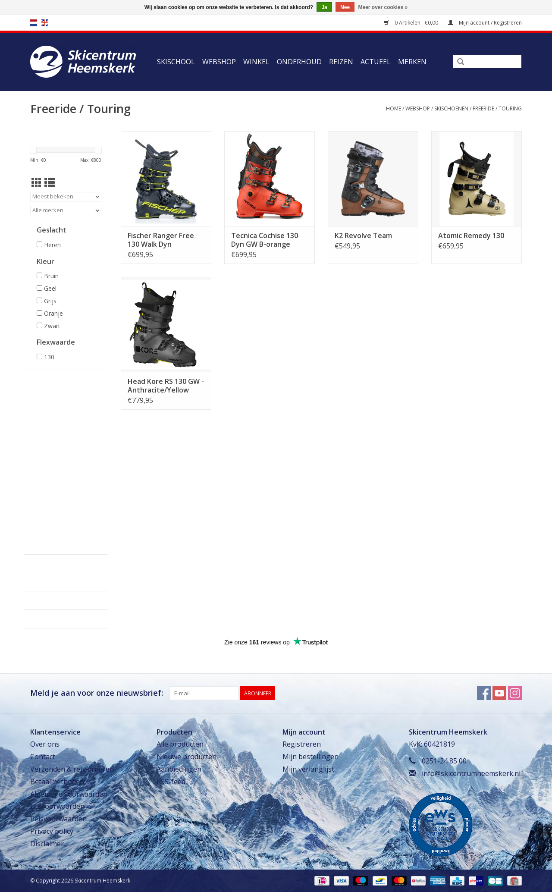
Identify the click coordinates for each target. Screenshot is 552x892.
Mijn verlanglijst (308, 769)
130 (49, 357)
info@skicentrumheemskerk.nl (471, 773)
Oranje (53, 313)
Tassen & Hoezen (47, 495)
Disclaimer (47, 843)
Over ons (45, 744)
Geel (50, 288)
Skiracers (38, 512)
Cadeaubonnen (46, 537)
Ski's (33, 419)
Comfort (40, 453)
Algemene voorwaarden (68, 794)
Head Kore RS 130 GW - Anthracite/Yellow (166, 385)
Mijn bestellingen (310, 756)
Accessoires (41, 487)
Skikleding (40, 478)
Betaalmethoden (57, 781)
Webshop (219, 61)
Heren (52, 245)
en (44, 22)
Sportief (40, 445)
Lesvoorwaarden (57, 806)
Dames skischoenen (53, 468)
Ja (324, 7)
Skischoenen (451, 108)
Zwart (52, 326)
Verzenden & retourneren (72, 769)
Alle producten (180, 744)
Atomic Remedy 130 (471, 235)
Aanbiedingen (179, 769)
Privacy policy (51, 831)
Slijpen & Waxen (47, 520)
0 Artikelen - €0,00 (411, 22)
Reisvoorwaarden (58, 818)
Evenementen (44, 528)
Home (393, 108)
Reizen (341, 61)
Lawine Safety (44, 503)
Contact (42, 756)
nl (33, 22)
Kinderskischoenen (52, 438)
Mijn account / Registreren (485, 22)
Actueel (376, 61)
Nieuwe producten (186, 756)
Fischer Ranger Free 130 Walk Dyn (161, 239)
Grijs (50, 301)
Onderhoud (299, 61)
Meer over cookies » (383, 7)
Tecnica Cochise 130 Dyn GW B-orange (264, 239)
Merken (412, 61)
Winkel (256, 61)
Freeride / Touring (497, 108)
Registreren (301, 744)
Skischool (176, 61)
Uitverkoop (41, 545)
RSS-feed (171, 781)
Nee (345, 7)
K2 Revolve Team (363, 235)
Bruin (51, 276)
